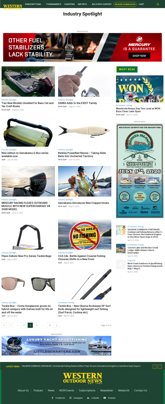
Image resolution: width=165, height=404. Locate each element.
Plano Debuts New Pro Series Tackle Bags (27, 256)
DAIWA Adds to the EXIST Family (78, 103)
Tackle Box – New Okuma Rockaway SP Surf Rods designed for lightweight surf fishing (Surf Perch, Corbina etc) (82, 309)
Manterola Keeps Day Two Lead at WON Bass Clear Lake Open (138, 110)
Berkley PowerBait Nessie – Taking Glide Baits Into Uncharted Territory (83, 154)
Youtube (111, 398)
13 (50, 325)
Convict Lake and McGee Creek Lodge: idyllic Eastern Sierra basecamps (142, 250)
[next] (160, 366)
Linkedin (95, 398)
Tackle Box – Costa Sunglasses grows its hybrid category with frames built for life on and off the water (28, 309)
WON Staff (6, 110)
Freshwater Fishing (66, 302)
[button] (158, 4)
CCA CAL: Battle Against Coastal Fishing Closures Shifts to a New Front (82, 257)
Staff (3, 159)
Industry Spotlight (9, 99)
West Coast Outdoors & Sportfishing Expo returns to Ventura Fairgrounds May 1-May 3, (145, 265)
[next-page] (56, 325)
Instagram (78, 398)
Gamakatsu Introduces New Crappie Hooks (84, 202)
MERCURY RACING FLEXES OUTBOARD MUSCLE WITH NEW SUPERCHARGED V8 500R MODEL (26, 206)
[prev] (155, 366)
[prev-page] (4, 325)
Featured (131, 260)
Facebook (60, 398)
